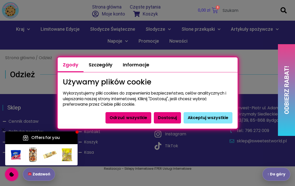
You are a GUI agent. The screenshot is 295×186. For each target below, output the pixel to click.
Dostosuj (167, 118)
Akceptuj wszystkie (208, 118)
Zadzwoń (39, 174)
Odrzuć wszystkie (128, 118)
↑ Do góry (276, 174)
